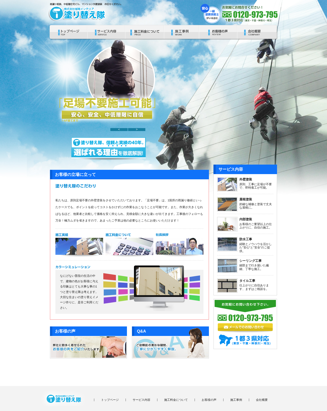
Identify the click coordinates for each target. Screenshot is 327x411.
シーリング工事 (250, 261)
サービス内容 (141, 399)
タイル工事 (247, 280)
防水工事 (245, 239)
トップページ (110, 399)
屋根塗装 (245, 199)
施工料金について (176, 399)
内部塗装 (245, 219)
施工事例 (236, 399)
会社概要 (262, 399)
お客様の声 (209, 399)
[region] (106, 84)
